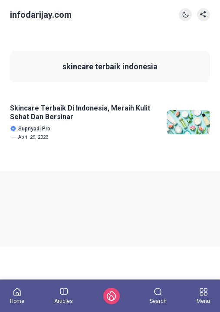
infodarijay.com (41, 15)
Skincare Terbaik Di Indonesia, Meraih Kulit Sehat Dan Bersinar (80, 112)
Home (17, 296)
